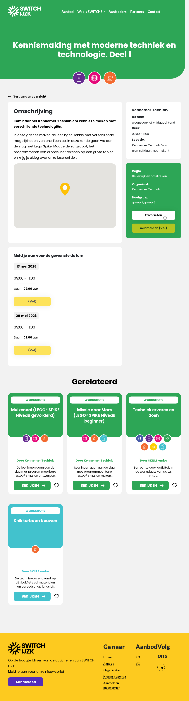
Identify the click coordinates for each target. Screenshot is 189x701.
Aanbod (67, 12)
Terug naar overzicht (27, 96)
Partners (137, 12)
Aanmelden (26, 682)
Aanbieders (118, 12)
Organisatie (111, 670)
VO (138, 663)
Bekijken (30, 485)
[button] (65, 189)
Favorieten (158, 215)
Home (107, 657)
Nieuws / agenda (114, 676)
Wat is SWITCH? (91, 12)
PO (138, 657)
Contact (154, 12)
